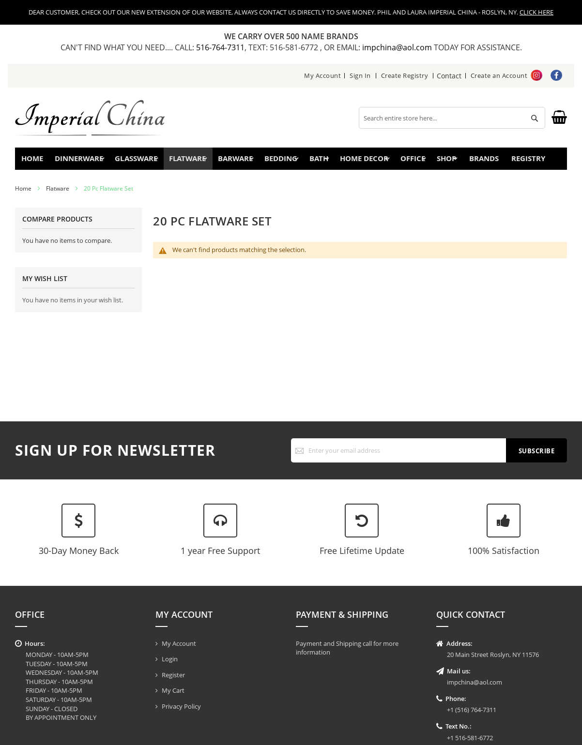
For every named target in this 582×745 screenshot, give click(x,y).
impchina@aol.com (398, 47)
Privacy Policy (181, 706)
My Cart (173, 690)
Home (35, 160)
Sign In (360, 75)
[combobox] (452, 118)
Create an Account (499, 75)
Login (170, 659)
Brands (487, 160)
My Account (323, 75)
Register (173, 674)
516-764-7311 (220, 47)
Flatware (57, 193)
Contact (449, 75)
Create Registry (405, 75)
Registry (537, 160)
